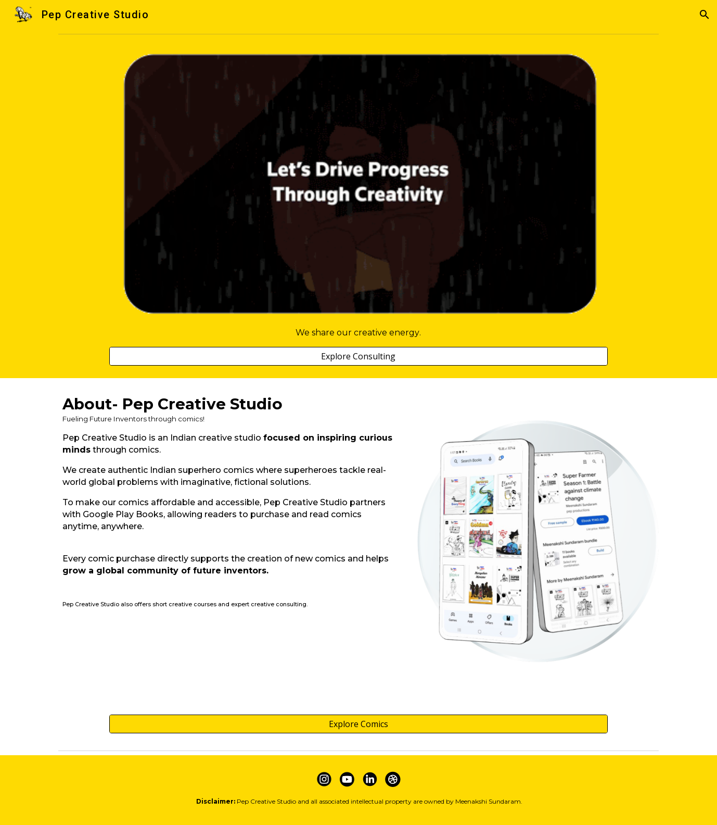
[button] (704, 14)
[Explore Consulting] (358, 356)
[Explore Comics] (358, 724)
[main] (358, 333)
